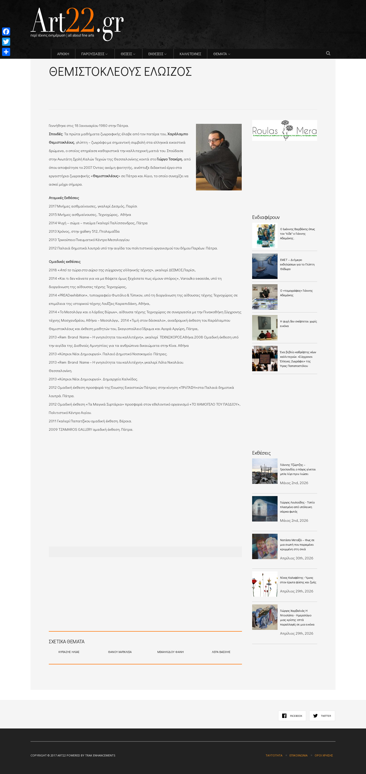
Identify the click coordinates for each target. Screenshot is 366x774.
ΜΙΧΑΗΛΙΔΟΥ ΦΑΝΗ (170, 652)
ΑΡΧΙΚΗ (63, 53)
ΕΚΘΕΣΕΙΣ (155, 53)
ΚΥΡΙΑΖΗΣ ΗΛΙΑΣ (69, 652)
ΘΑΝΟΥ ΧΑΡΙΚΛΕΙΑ (120, 652)
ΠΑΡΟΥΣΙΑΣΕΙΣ (92, 53)
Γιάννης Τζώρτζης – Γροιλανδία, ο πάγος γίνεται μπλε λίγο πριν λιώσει (298, 469)
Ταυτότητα (274, 755)
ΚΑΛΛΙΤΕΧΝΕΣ (190, 53)
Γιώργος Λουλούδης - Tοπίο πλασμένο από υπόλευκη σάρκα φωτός (297, 506)
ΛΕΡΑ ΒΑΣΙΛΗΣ (221, 652)
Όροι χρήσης (324, 755)
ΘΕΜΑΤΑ (220, 53)
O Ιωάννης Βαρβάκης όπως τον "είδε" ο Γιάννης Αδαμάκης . (297, 233)
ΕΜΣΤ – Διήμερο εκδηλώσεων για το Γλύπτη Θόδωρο (297, 264)
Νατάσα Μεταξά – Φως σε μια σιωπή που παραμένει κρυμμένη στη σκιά (297, 544)
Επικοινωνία (298, 755)
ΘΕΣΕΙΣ (126, 53)
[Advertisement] (108, 86)
